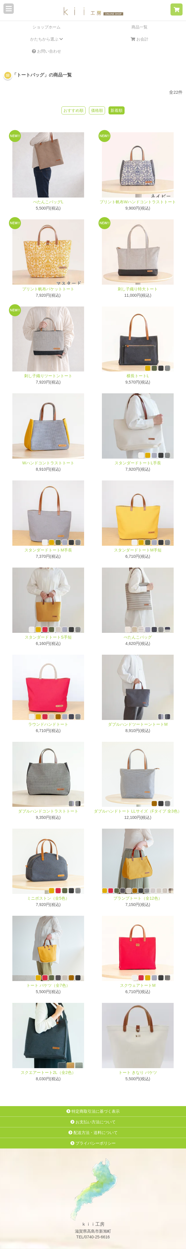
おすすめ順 (73, 110)
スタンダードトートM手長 (48, 550)
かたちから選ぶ (46, 39)
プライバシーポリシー (93, 1143)
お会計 (139, 39)
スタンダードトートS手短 (48, 637)
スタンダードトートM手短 (138, 550)
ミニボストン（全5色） (48, 898)
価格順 (97, 110)
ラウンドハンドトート (48, 724)
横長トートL (138, 375)
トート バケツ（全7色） (48, 985)
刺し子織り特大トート (138, 289)
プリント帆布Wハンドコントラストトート (138, 202)
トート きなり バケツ (138, 1072)
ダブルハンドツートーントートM (138, 724)
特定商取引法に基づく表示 (93, 1111)
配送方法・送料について (93, 1132)
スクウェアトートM (138, 985)
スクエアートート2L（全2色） (48, 1072)
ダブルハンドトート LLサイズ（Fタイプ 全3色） (138, 811)
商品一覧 (139, 27)
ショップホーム (46, 27)
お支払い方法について (93, 1122)
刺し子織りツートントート (48, 375)
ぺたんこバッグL (48, 202)
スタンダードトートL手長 (138, 463)
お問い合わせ (46, 51)
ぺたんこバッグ (138, 637)
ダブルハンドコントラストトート (48, 811)
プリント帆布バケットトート (48, 289)
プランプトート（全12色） (137, 898)
